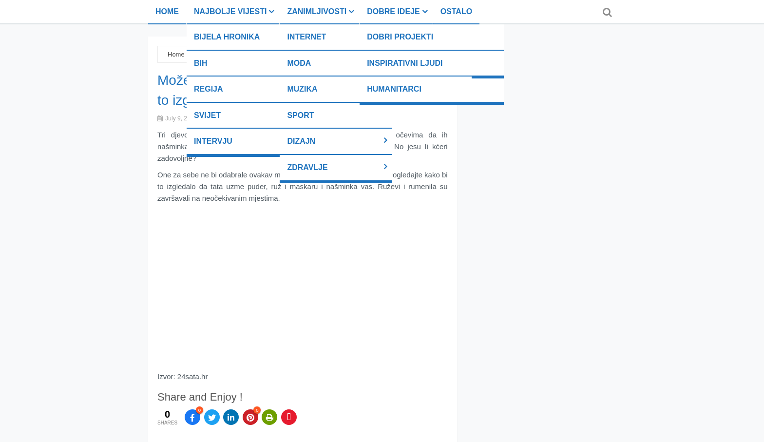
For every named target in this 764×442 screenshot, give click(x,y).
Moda (299, 63)
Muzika (302, 89)
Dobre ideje (393, 11)
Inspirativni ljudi (404, 63)
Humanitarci (394, 89)
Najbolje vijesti (230, 11)
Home (167, 11)
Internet (306, 37)
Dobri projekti (400, 37)
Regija (208, 89)
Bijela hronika (227, 37)
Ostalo (456, 11)
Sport (300, 115)
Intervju (213, 141)
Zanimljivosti (316, 11)
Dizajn (301, 141)
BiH (201, 63)
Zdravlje (307, 167)
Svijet (207, 115)
